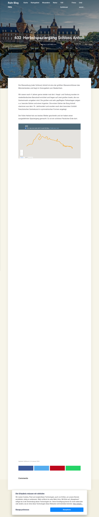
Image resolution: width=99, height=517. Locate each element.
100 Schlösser (64, 5)
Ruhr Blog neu (13, 4)
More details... (78, 504)
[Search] (90, 4)
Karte (26, 3)
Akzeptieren (77, 510)
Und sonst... (82, 5)
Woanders (46, 3)
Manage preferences (22, 510)
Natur (55, 3)
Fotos (74, 3)
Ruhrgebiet (35, 3)
